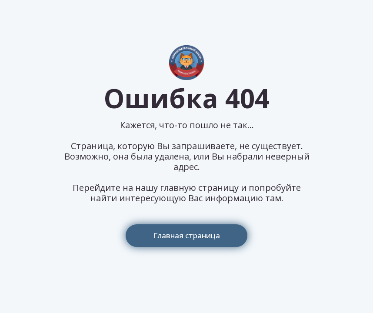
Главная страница (186, 235)
